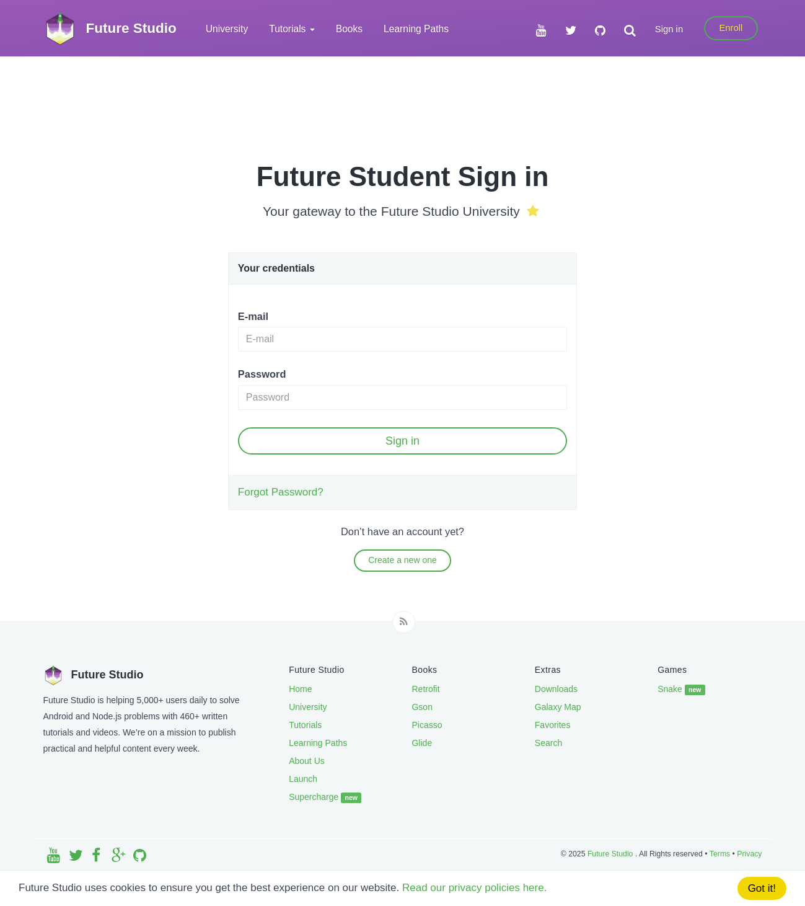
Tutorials (305, 725)
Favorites (553, 725)
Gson (421, 707)
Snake (681, 689)
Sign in (669, 29)
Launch (303, 779)
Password (262, 374)
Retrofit (425, 689)
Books (349, 29)
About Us (307, 761)
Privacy (749, 854)
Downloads (556, 689)
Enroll (730, 28)
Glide (421, 743)
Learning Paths (416, 29)
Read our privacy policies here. (474, 888)
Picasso (426, 725)
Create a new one (402, 560)
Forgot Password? (280, 492)
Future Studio (611, 854)
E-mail (253, 316)
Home (300, 689)
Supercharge (325, 797)
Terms (720, 854)
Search (548, 743)
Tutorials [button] (292, 29)
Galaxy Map (558, 707)
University (227, 29)
